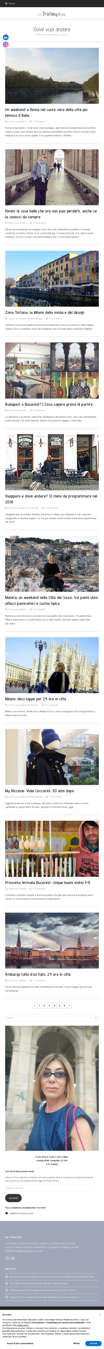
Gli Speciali (32, 508)
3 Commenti (39, 121)
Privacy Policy (52, 1181)
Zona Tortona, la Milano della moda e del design (44, 312)
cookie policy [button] (23, 1325)
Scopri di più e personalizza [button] (20, 1343)
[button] (10, 3)
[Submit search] (96, 1017)
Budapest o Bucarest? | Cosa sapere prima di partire (49, 404)
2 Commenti (55, 797)
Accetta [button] (93, 1343)
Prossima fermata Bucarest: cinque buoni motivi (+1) (47, 882)
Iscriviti (13, 1198)
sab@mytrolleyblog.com (21, 1213)
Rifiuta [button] (76, 1343)
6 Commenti (39, 410)
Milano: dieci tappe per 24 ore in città (35, 698)
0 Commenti (39, 223)
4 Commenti (55, 318)
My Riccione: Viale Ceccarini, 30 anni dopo (39, 790)
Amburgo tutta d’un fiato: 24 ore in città (38, 974)
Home (38, 35)
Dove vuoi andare (50, 35)
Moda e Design (34, 318)
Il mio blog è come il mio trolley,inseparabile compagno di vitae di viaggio (52, 1160)
